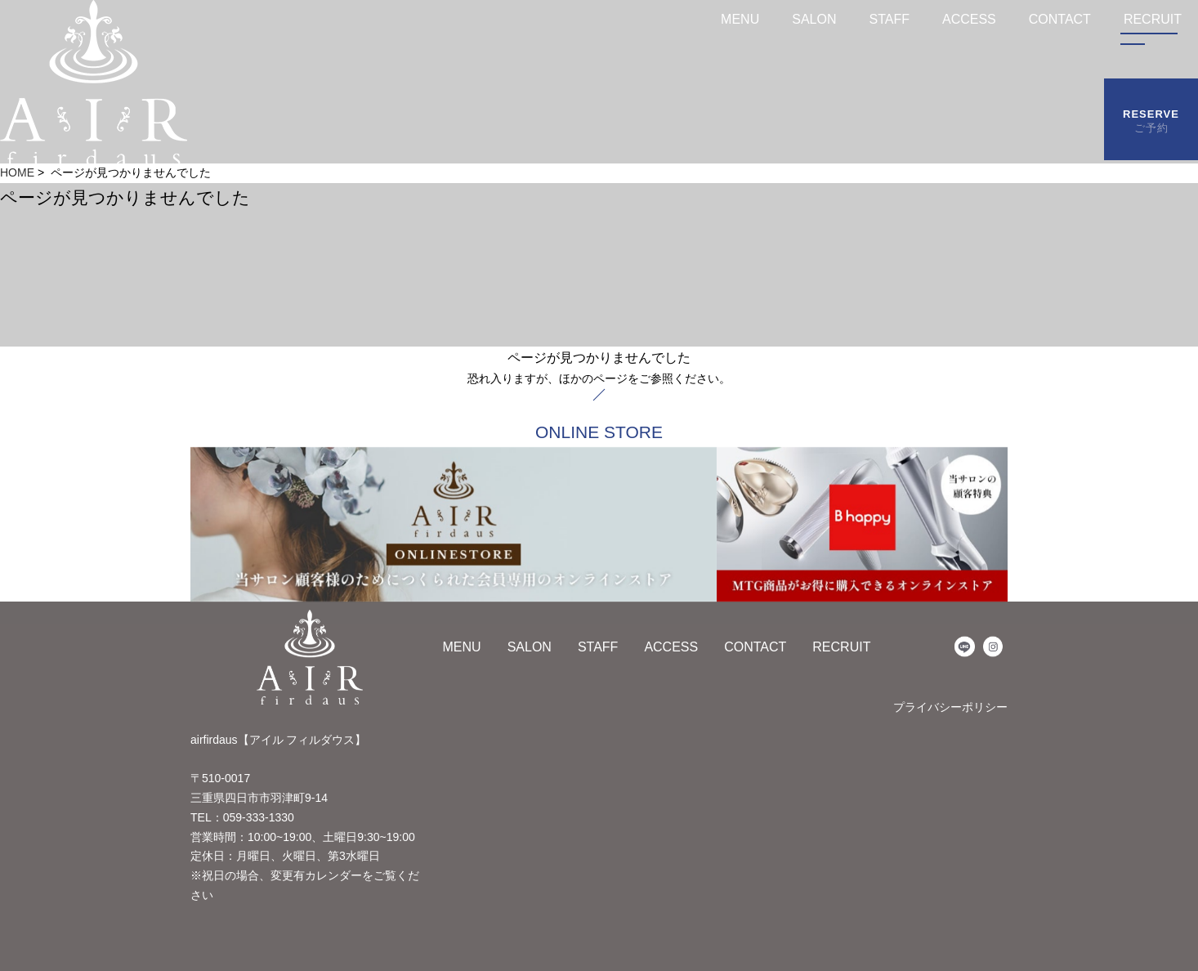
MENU (740, 19)
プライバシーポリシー (950, 707)
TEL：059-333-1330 (242, 817)
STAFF (889, 19)
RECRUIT (841, 647)
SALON (814, 19)
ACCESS (969, 19)
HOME (17, 172)
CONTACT (1060, 19)
